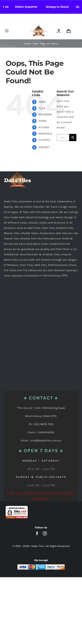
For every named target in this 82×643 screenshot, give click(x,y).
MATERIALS (45, 133)
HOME (42, 101)
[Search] (72, 137)
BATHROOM (45, 114)
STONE (42, 121)
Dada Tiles (37, 546)
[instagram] (45, 533)
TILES (41, 108)
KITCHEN (43, 127)
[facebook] (37, 533)
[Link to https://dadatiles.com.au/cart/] (68, 31)
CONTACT (44, 147)
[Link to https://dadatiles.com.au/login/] (58, 31)
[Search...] (63, 137)
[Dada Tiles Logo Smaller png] (39, 26)
